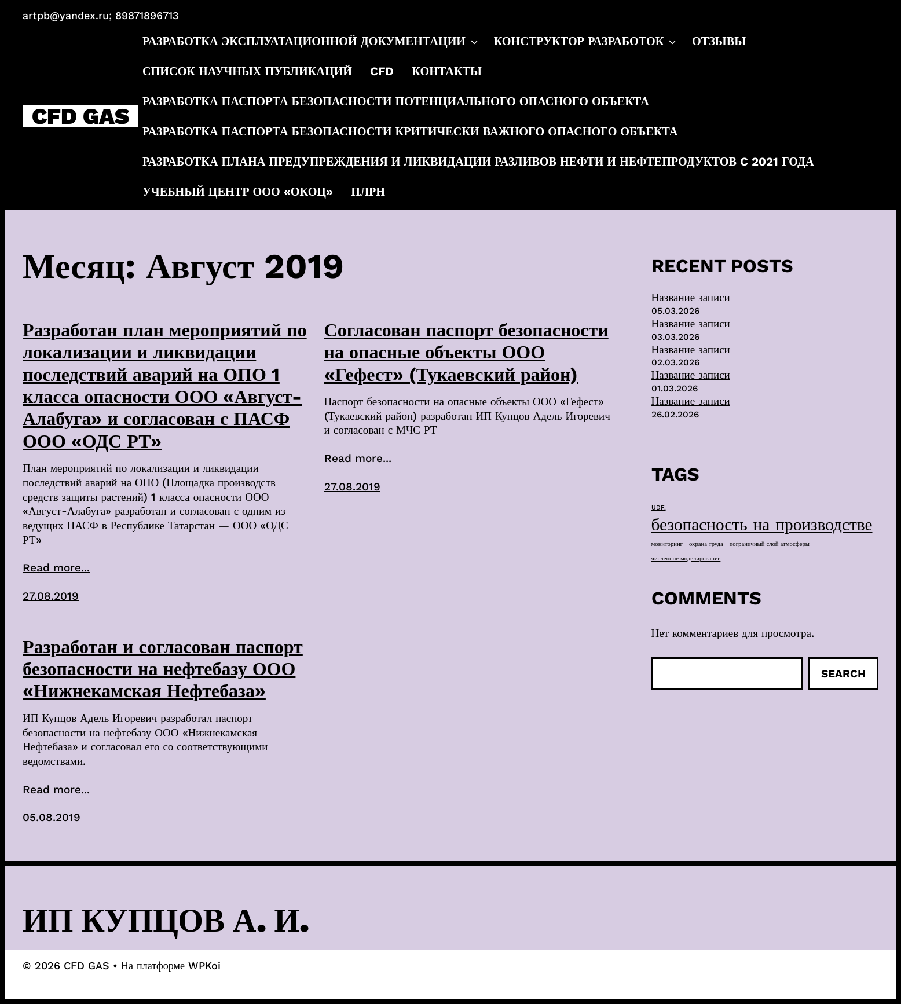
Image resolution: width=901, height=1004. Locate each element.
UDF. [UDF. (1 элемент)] (658, 507)
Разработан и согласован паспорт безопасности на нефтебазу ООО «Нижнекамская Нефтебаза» (163, 669)
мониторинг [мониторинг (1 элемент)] (667, 544)
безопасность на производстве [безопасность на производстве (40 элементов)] (762, 524)
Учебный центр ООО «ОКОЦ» (237, 192)
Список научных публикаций (247, 71)
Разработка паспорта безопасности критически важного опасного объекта (409, 131)
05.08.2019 (51, 817)
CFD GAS (80, 116)
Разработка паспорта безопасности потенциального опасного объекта (395, 101)
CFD (382, 71)
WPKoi (204, 965)
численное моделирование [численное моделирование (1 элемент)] (686, 558)
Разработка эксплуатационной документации (311, 41)
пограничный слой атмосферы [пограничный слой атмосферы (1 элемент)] (770, 544)
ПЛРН (368, 192)
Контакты (447, 71)
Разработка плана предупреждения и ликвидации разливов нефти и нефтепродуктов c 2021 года (478, 161)
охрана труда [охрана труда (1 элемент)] (706, 544)
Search (843, 673)
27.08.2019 (51, 596)
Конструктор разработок (586, 41)
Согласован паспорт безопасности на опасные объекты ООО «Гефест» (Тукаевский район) (466, 352)
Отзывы (719, 41)
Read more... (56, 567)
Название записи (690, 297)
